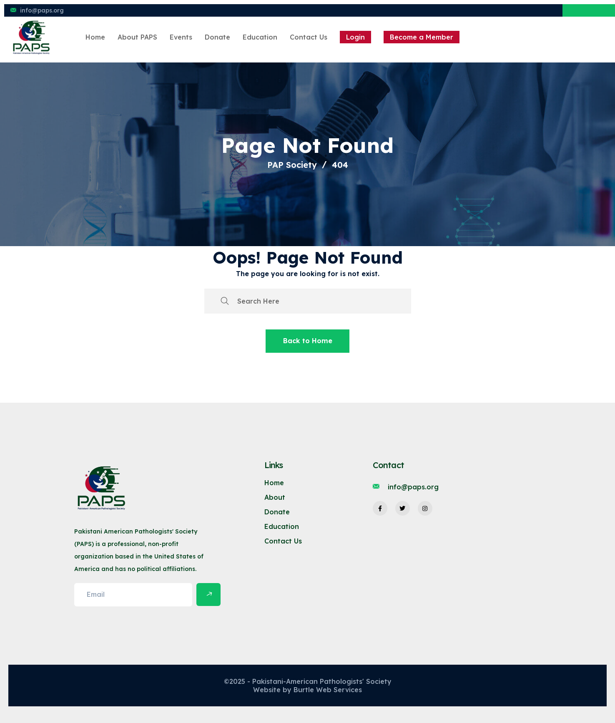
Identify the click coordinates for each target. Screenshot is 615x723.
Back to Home (307, 341)
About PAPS (137, 37)
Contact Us (308, 37)
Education (260, 37)
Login (355, 37)
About (274, 497)
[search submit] (224, 301)
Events (181, 37)
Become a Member (421, 37)
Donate (217, 37)
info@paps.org (42, 10)
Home (95, 37)
